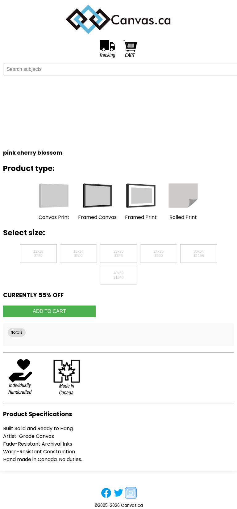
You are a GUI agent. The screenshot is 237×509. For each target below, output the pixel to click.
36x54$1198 (198, 253)
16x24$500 (78, 253)
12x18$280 (38, 253)
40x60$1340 (118, 275)
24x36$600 (159, 253)
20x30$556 (119, 253)
